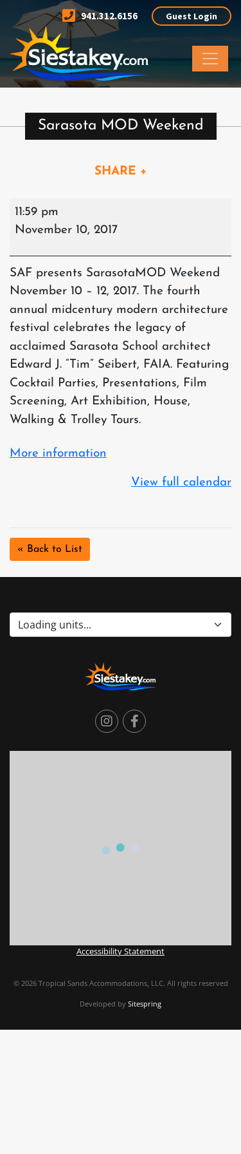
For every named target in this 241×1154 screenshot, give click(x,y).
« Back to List (49, 549)
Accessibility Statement (120, 951)
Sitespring (144, 1003)
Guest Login (191, 16)
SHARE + (120, 172)
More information (58, 454)
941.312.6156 (100, 15)
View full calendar (181, 483)
